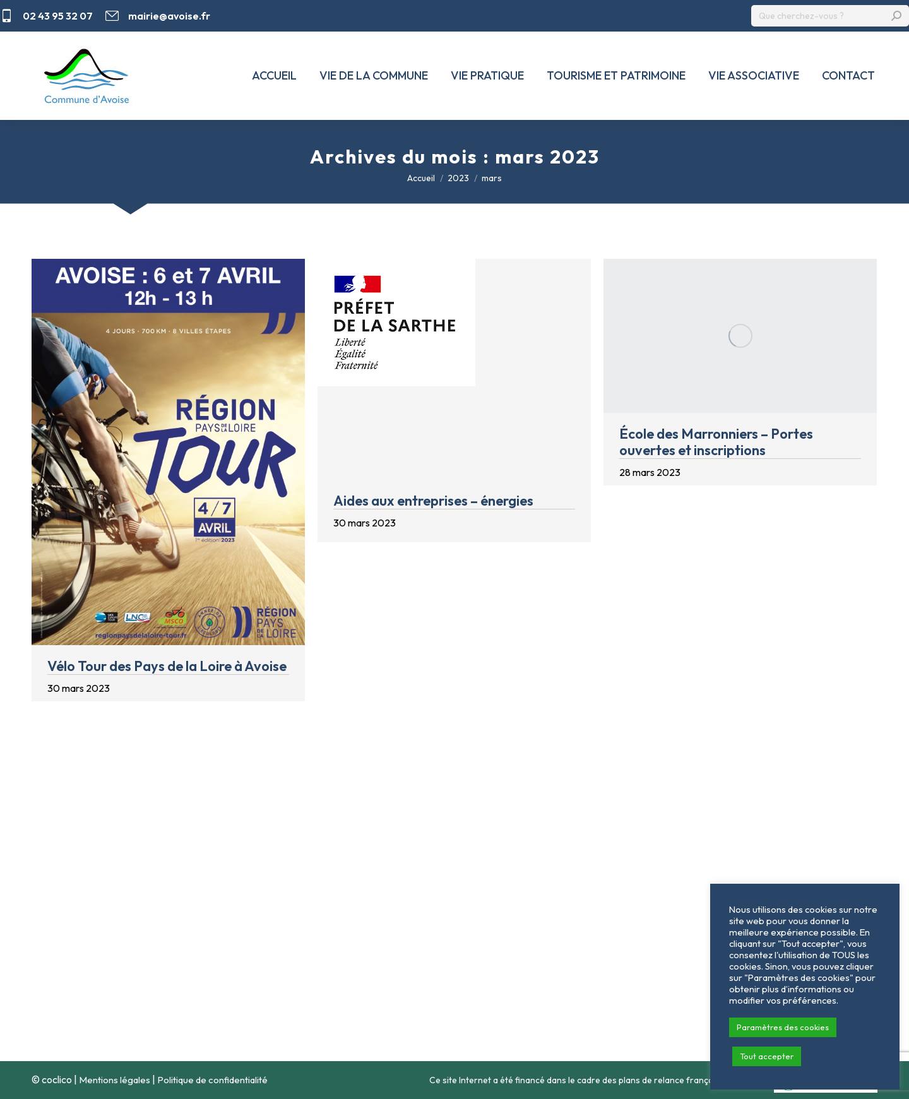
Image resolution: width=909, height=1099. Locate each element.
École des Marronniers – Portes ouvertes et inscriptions (716, 442)
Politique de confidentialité (212, 1080)
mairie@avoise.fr (157, 16)
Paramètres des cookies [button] (783, 1027)
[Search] (830, 16)
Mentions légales (114, 1080)
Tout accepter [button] (766, 1056)
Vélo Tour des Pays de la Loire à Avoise (167, 666)
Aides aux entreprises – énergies (433, 500)
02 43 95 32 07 (46, 16)
